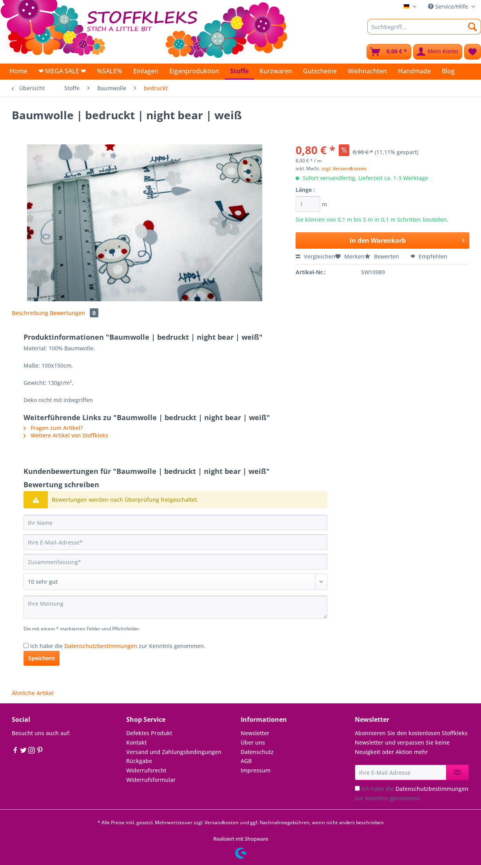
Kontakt (136, 742)
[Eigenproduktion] (194, 71)
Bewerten (383, 256)
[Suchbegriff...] (424, 27)
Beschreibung (30, 313)
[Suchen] (472, 27)
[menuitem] (424, 30)
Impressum (255, 770)
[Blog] (448, 71)
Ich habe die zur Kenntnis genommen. (117, 646)
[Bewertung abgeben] (175, 582)
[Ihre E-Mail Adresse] (400, 772)
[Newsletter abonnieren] (457, 772)
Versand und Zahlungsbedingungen (173, 752)
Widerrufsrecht (146, 770)
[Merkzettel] (472, 52)
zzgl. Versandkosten (344, 168)
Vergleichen (315, 256)
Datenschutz (257, 752)
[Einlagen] (146, 71)
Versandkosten (222, 822)
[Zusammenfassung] (175, 562)
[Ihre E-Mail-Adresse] (175, 542)
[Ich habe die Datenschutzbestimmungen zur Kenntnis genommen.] (26, 645)
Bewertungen (74, 313)
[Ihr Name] (175, 522)
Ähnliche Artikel (33, 693)
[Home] (18, 71)
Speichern (41, 658)
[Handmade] (414, 71)
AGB (246, 761)
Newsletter (255, 733)
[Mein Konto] (437, 52)
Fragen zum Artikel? (53, 428)
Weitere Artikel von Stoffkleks (66, 435)
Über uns (253, 742)
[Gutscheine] (320, 71)
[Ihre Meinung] (175, 607)
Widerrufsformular (151, 779)
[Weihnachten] (367, 71)
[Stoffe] (239, 72)
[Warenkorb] (389, 52)
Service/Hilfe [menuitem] (449, 6)
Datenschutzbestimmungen (100, 646)
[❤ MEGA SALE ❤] (62, 71)
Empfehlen (428, 256)
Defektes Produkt (149, 733)
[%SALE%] (109, 71)
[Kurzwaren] (276, 71)
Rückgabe (139, 761)
